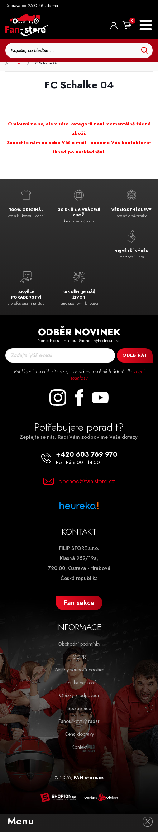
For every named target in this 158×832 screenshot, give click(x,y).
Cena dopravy (79, 734)
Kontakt (79, 746)
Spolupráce (79, 708)
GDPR (79, 656)
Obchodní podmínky (79, 644)
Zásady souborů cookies (79, 669)
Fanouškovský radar (79, 721)
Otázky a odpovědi (79, 695)
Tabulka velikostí (79, 682)
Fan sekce (79, 602)
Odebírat (134, 355)
